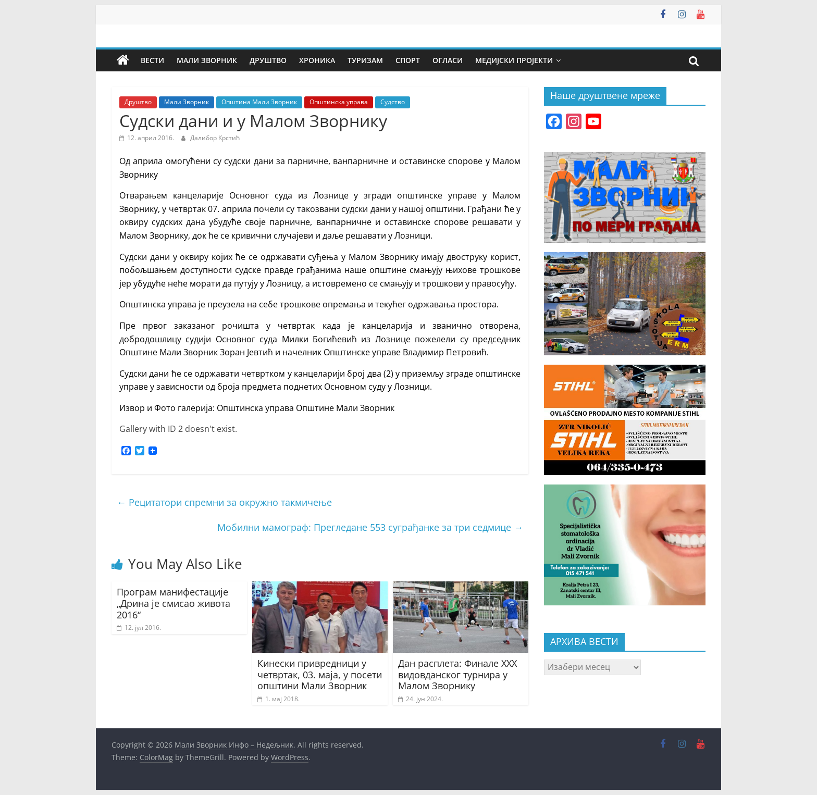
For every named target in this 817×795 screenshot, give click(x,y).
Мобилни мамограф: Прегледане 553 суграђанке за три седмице (370, 527)
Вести (152, 60)
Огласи (447, 60)
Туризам (365, 60)
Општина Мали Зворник (259, 101)
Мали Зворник (207, 60)
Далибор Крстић (215, 137)
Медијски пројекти (514, 60)
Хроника (317, 60)
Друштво (268, 60)
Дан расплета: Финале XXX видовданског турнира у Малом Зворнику (457, 674)
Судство (392, 101)
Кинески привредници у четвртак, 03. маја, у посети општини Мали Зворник (319, 674)
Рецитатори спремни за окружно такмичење (224, 502)
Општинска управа (339, 101)
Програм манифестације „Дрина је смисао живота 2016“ (173, 603)
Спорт (407, 60)
